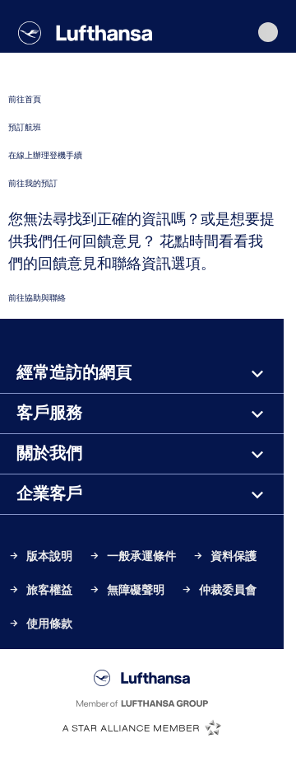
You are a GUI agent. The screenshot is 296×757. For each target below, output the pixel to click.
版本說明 (40, 556)
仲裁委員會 (219, 590)
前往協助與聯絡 (37, 297)
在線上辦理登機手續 (45, 155)
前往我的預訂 (33, 183)
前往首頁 (24, 99)
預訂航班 (24, 127)
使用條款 (40, 624)
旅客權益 (40, 590)
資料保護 (224, 556)
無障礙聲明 (126, 590)
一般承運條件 (132, 556)
